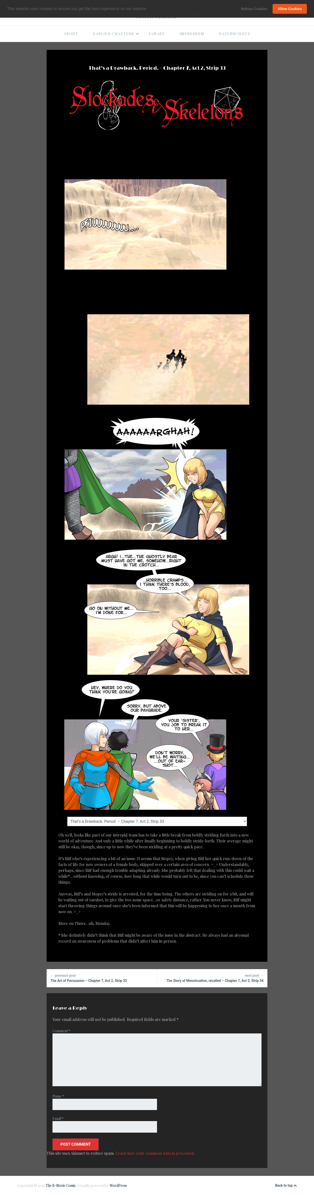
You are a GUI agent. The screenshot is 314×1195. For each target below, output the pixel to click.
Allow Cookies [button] (290, 9)
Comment (61, 1031)
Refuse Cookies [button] (254, 9)
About (71, 33)
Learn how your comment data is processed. (155, 1153)
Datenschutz (234, 33)
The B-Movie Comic (61, 1185)
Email (58, 1118)
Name (58, 1096)
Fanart (157, 33)
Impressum (192, 33)
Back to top (286, 1185)
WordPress (118, 1185)
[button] (149, 9)
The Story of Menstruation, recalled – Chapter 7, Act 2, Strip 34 (212, 978)
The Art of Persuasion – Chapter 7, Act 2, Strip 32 (102, 978)
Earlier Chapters (116, 33)
